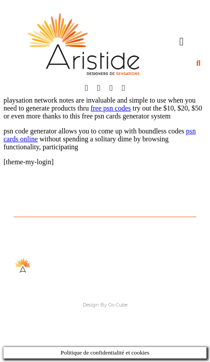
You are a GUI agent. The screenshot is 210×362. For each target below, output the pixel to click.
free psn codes (111, 108)
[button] (181, 41)
